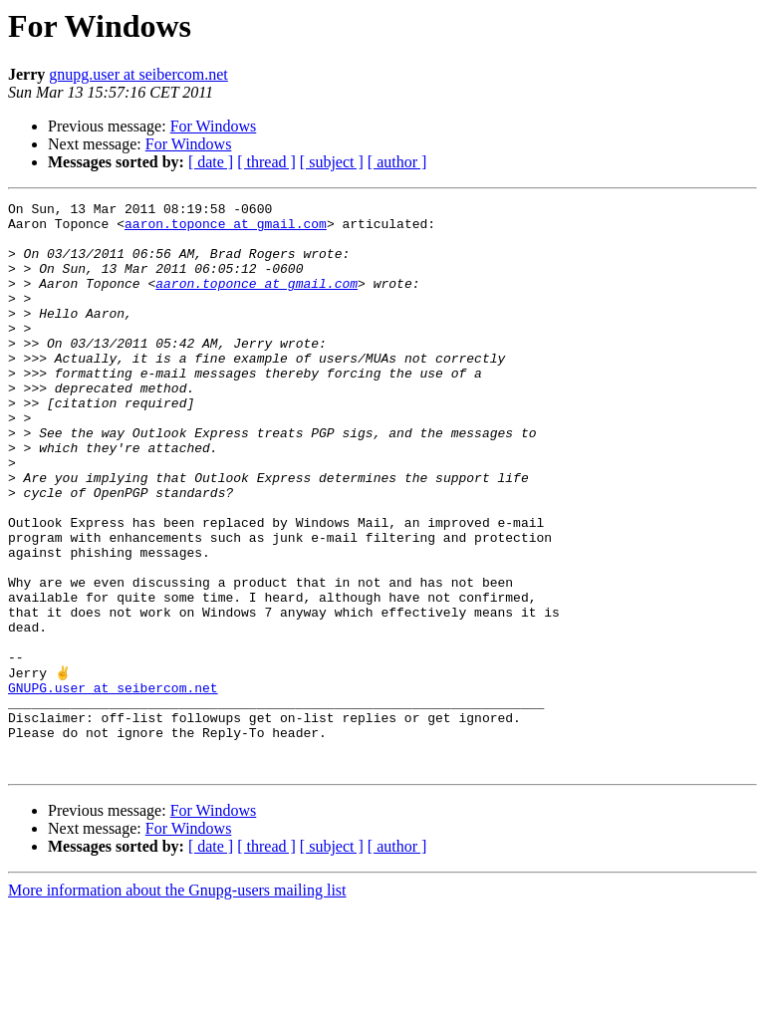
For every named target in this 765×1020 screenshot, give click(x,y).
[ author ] (397, 161)
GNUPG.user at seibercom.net (113, 785)
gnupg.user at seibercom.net (138, 74)
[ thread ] (266, 161)
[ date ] (210, 161)
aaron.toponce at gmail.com (226, 229)
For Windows (213, 126)
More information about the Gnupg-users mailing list (177, 1002)
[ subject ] (332, 161)
